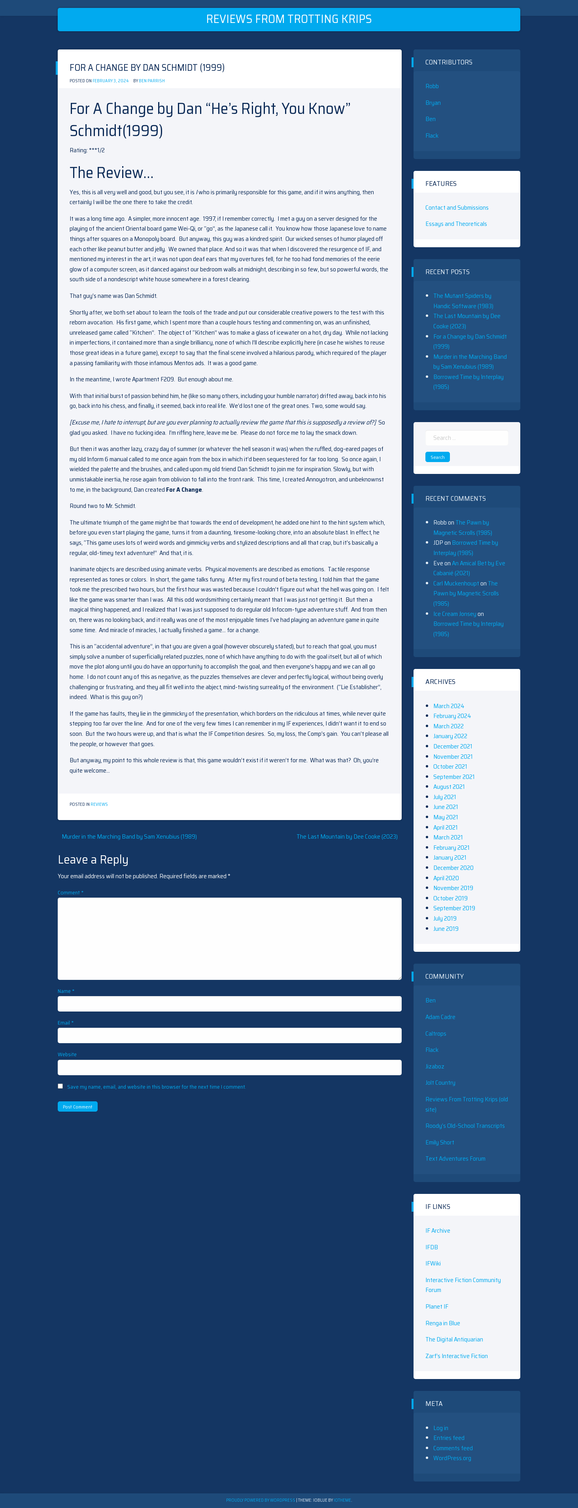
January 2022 (450, 736)
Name (66, 991)
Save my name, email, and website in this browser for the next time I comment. (156, 1086)
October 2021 (450, 766)
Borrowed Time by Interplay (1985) (465, 548)
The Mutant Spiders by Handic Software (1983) (463, 301)
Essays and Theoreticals (456, 224)
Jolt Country (440, 1082)
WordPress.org (452, 1458)
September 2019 (454, 908)
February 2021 (451, 848)
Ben (430, 119)
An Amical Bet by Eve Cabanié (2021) (469, 568)
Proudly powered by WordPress (261, 1500)
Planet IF (436, 1306)
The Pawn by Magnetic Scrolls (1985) (462, 527)
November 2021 (453, 757)
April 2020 (446, 878)
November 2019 (453, 888)
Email (66, 1022)
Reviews (99, 804)
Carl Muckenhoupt (456, 583)
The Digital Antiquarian (454, 1339)
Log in (440, 1428)
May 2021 (445, 817)
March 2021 (448, 837)
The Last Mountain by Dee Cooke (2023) (347, 836)
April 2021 (445, 827)
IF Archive (437, 1230)
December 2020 (453, 868)
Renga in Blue (442, 1323)
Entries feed (449, 1438)
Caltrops (435, 1033)
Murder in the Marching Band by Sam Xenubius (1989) (129, 836)
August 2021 (449, 787)
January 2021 (450, 857)
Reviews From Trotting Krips (289, 18)
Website (67, 1054)
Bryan (433, 103)
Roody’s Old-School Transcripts (465, 1126)
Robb (432, 86)
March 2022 (448, 726)
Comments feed (453, 1448)
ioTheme (342, 1500)
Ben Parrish (152, 81)
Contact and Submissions (457, 207)
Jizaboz (434, 1066)
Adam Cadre (440, 1017)
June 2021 (445, 807)
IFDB (431, 1247)
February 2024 (452, 716)
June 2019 (446, 929)
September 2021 (454, 777)
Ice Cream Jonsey (454, 614)
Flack (431, 135)
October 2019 (450, 898)
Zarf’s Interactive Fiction (456, 1356)
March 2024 (449, 706)
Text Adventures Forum (455, 1158)
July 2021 (444, 797)
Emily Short (439, 1142)
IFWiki (433, 1263)
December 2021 (452, 746)
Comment (71, 892)
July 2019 (445, 918)
